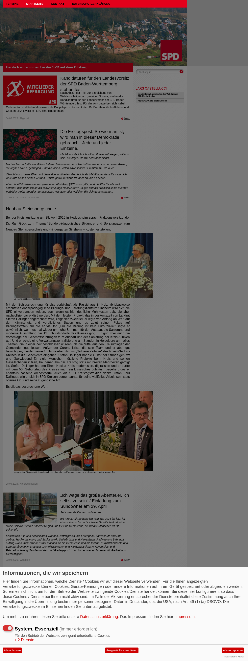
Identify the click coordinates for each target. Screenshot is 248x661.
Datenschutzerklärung (91, 3)
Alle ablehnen (12, 650)
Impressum (185, 616)
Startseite (34, 3)
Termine (12, 3)
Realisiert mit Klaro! (234, 656)
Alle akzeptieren (233, 650)
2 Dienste (24, 640)
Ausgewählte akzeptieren (121, 650)
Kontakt (57, 3)
